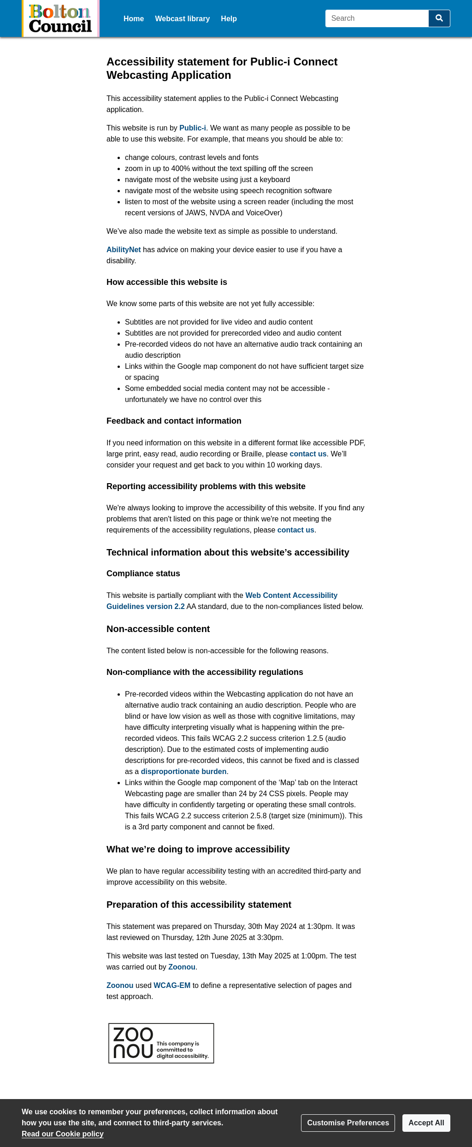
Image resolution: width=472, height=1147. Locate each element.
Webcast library (182, 19)
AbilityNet (123, 250)
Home (134, 19)
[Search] (377, 18)
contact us (308, 454)
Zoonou (181, 967)
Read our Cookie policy (63, 1134)
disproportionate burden (184, 771)
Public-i (192, 128)
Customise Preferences (348, 1123)
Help (229, 19)
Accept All (426, 1123)
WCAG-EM (171, 985)
